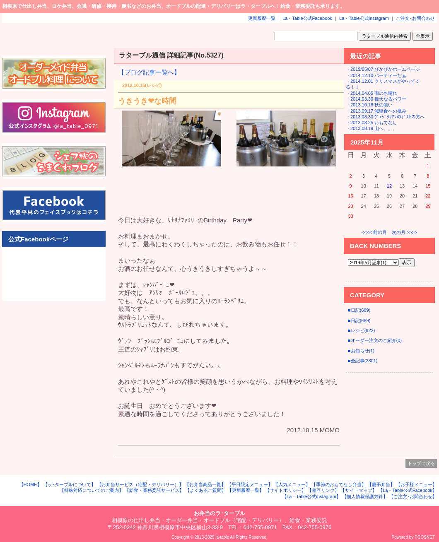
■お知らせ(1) (361, 350)
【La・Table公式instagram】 (311, 496)
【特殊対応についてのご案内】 (91, 490)
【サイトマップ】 (358, 490)
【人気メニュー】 (292, 484)
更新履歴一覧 (261, 18)
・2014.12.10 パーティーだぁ (376, 75)
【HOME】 (30, 484)
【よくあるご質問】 (205, 490)
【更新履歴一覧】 (245, 490)
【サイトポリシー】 (285, 490)
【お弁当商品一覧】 (205, 484)
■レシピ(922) (361, 330)
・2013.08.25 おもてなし (371, 122)
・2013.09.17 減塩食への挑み (376, 110)
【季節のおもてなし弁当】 (338, 484)
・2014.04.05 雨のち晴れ (371, 93)
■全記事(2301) (362, 360)
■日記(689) (359, 310)
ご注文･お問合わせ (415, 18)
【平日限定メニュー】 (250, 484)
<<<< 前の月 (374, 232)
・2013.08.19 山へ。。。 (371, 128)
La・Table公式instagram (364, 18)
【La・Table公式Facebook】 (407, 490)
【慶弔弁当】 (381, 484)
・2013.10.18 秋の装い (369, 104)
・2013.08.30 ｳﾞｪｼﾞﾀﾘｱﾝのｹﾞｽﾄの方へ (385, 116)
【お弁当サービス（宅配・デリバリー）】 (140, 484)
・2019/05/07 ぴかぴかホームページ (383, 69)
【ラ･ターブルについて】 (69, 484)
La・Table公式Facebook (307, 18)
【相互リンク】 (323, 490)
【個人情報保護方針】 (365, 496)
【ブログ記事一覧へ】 (149, 72)
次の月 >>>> (404, 232)
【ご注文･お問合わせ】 (413, 496)
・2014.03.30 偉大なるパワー (376, 98)
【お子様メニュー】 (416, 484)
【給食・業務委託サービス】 (154, 490)
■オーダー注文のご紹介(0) (375, 340)
